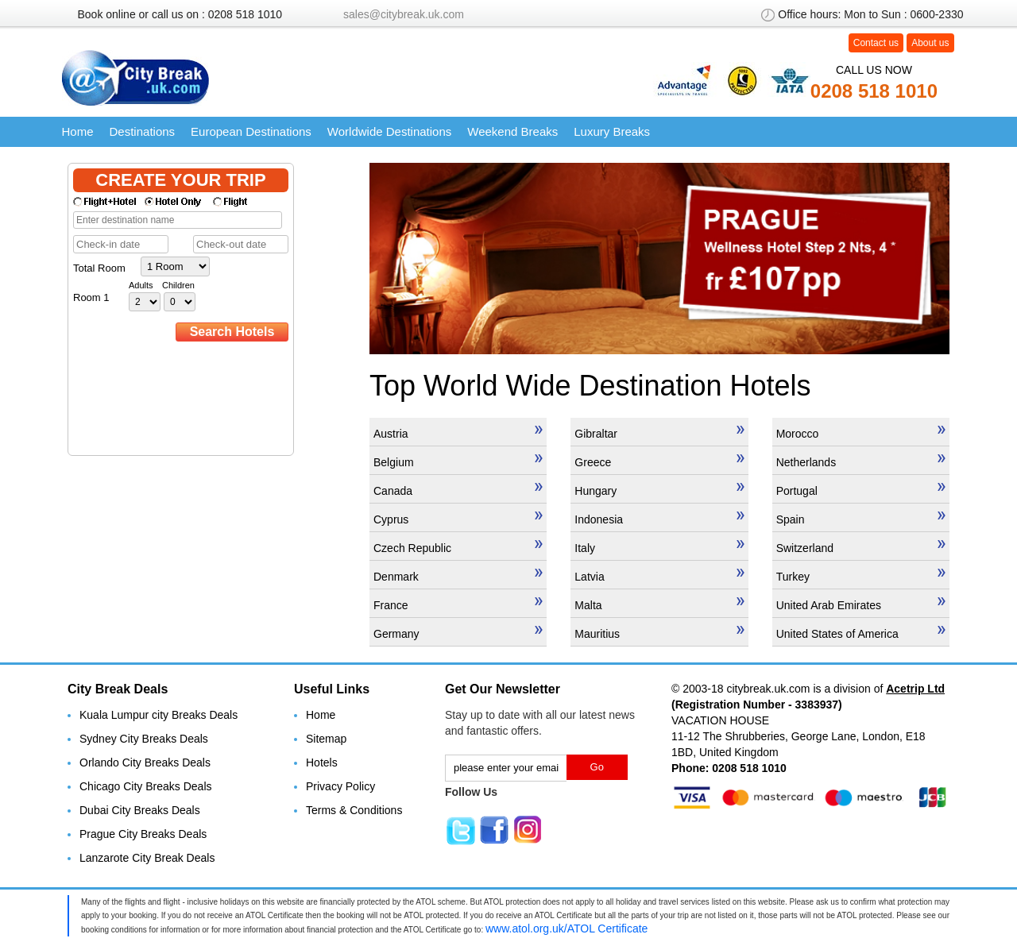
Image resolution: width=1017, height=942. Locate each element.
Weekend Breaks (512, 131)
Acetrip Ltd (915, 688)
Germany (458, 633)
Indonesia (659, 519)
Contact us (876, 42)
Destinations (143, 131)
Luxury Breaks (612, 131)
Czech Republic (458, 547)
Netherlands (860, 461)
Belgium (458, 461)
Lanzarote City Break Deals (147, 857)
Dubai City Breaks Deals (139, 810)
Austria (458, 433)
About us (930, 42)
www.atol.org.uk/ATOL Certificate (566, 928)
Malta (659, 604)
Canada (458, 490)
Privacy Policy (340, 786)
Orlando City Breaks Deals (145, 762)
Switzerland (860, 547)
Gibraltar (659, 433)
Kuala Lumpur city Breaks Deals (158, 714)
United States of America (860, 633)
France (458, 604)
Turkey (860, 576)
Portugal (860, 490)
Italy (659, 547)
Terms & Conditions (354, 810)
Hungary (659, 490)
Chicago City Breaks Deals (145, 786)
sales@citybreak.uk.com (403, 14)
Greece (659, 461)
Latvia (659, 576)
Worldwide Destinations (389, 131)
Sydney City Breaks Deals (143, 738)
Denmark (458, 576)
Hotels (322, 762)
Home (78, 131)
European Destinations (251, 131)
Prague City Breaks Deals (143, 834)
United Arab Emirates (860, 604)
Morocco (860, 433)
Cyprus (458, 519)
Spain (860, 519)
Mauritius (659, 633)
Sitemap (326, 738)
